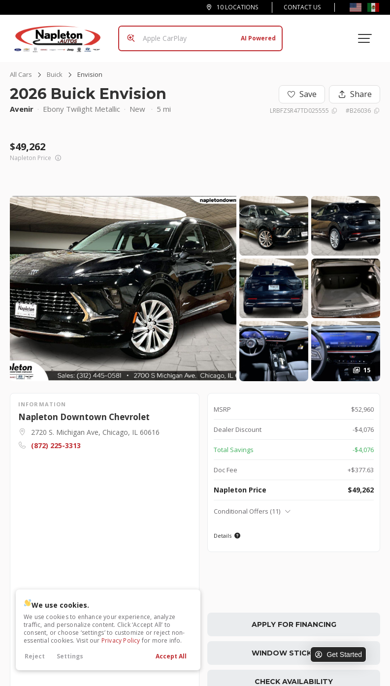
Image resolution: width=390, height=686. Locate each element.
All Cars (21, 74)
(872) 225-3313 (56, 445)
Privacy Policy (120, 640)
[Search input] (200, 38)
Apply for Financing (294, 624)
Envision (89, 74)
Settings (70, 656)
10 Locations (237, 7)
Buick (55, 74)
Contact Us (302, 7)
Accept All (171, 656)
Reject (35, 656)
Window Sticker (294, 653)
